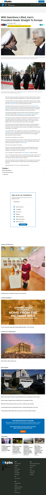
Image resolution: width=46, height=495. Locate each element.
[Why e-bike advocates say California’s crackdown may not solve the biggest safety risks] (39, 441)
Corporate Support (17, 483)
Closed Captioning (33, 465)
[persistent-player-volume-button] (6, 5)
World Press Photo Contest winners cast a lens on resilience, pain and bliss (17, 403)
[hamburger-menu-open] (2, 2)
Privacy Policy (17, 474)
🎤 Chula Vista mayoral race (7, 172)
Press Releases (17, 472)
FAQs (31, 469)
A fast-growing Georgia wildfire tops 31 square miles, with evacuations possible (18, 410)
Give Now (41, 1)
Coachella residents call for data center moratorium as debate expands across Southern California (28, 450)
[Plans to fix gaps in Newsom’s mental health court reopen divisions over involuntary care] (17, 441)
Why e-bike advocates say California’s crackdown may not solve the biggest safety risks (38, 450)
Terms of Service (17, 478)
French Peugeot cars (26, 152)
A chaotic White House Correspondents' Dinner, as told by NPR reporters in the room (19, 407)
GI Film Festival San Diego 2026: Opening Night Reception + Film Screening (17, 327)
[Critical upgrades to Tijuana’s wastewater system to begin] (7, 441)
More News (5, 436)
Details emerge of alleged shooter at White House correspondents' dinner (17, 400)
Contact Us (31, 467)
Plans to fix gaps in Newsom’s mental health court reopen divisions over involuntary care (17, 449)
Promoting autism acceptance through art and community (13, 293)
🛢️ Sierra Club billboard (6, 170)
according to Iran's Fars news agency (23, 113)
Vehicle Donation (17, 492)
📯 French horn (5, 174)
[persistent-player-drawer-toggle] (44, 5)
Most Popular (5, 367)
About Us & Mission (18, 463)
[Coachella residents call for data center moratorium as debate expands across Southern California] (28, 441)
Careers (16, 467)
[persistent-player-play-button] (3, 5)
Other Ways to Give (18, 488)
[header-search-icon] (37, 1)
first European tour (13, 103)
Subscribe (23, 224)
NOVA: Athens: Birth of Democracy (8, 361)
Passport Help (32, 472)
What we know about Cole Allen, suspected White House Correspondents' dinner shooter (20, 396)
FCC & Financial (17, 469)
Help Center (32, 474)
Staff (15, 476)
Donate (23, 431)
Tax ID (16, 490)
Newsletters (16, 465)
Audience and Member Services (35, 463)
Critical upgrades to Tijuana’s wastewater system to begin (6, 448)
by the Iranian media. (22, 142)
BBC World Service (11, 5)
